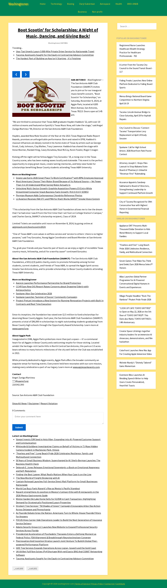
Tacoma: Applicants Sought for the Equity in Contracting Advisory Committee (55, 54)
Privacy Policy (97, 583)
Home (43, 3)
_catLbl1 (32, 568)
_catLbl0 (18, 568)
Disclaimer (33, 403)
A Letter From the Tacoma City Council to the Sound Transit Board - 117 (136, 68)
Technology (56, 3)
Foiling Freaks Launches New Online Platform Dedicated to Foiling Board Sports (135, 84)
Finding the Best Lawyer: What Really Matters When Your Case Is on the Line (53, 474)
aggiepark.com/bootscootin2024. (29, 226)
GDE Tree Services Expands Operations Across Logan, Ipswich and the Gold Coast (56, 548)
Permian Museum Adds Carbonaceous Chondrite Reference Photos (49, 195)
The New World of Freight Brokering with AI (38, 477)
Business (82, 11)
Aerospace (105, 3)
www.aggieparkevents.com (86, 367)
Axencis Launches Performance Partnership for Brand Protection (48, 283)
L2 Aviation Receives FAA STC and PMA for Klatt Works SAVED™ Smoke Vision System (58, 198)
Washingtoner (18, 4)
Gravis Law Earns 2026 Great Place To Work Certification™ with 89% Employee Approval (59, 177)
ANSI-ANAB (132, 3)
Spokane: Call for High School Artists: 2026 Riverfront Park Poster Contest (135, 151)
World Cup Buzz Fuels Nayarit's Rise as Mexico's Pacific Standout (48, 488)
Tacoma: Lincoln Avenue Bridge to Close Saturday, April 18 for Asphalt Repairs (135, 116)
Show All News (19, 403)
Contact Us (109, 583)
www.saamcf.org (20, 328)
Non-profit (97, 11)
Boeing (70, 3)
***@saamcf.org (20, 381)
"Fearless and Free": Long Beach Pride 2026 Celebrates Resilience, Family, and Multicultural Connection (135, 248)
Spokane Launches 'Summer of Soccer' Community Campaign (46, 297)
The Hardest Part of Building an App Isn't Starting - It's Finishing (48, 58)
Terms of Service (82, 583)
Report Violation (49, 403)
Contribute (120, 583)
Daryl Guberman (87, 3)
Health (118, 3)
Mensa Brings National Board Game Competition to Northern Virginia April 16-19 (135, 100)
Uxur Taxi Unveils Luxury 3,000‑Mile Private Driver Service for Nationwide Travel (55, 51)
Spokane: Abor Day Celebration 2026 (34, 293)
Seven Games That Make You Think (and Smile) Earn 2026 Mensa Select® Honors (136, 264)
